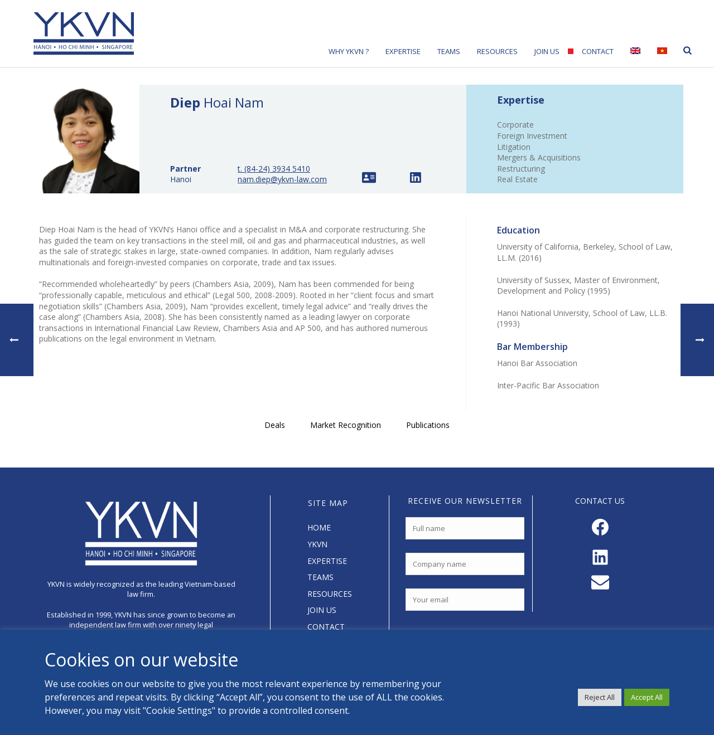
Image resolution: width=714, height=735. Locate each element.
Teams (448, 51)
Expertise (403, 51)
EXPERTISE (327, 561)
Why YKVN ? (349, 51)
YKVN (317, 544)
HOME (319, 527)
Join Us (546, 51)
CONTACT (326, 626)
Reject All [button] (600, 697)
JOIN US (321, 610)
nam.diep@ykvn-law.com (282, 179)
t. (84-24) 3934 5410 (274, 168)
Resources (497, 51)
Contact (598, 51)
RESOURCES (329, 593)
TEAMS (320, 577)
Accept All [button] (647, 697)
